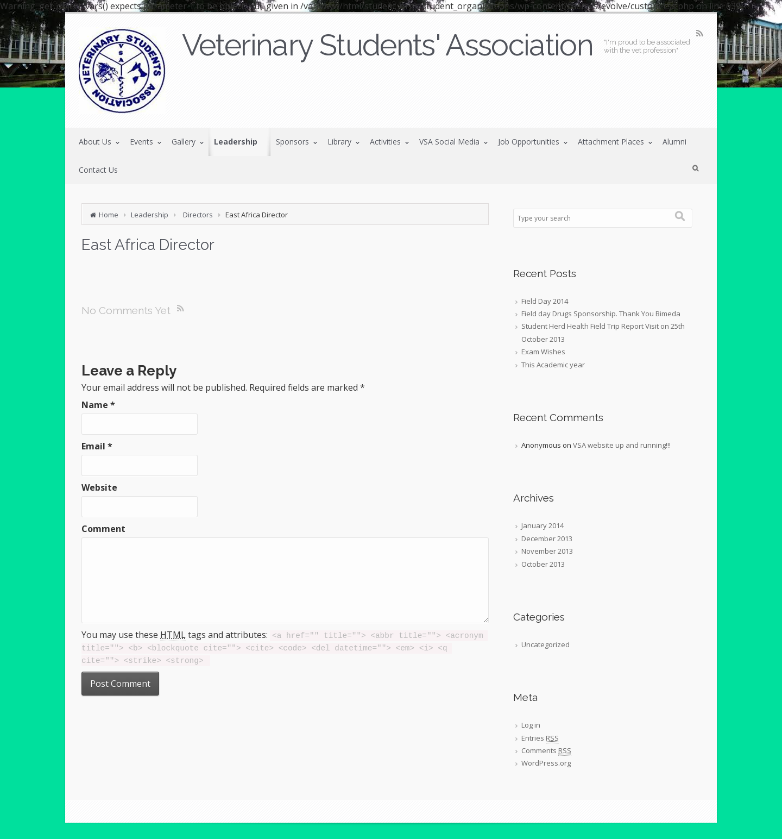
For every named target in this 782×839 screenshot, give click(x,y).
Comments (546, 751)
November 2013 (547, 551)
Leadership (149, 215)
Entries (540, 738)
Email (96, 446)
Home (108, 215)
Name (98, 405)
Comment (103, 529)
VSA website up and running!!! (622, 445)
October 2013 (543, 564)
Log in (530, 725)
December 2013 (546, 538)
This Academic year (553, 365)
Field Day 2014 (544, 301)
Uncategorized (545, 644)
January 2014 (542, 525)
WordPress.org (546, 763)
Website (99, 487)
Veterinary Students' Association (387, 44)
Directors (198, 215)
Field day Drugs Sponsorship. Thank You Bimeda (600, 313)
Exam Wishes (543, 351)
